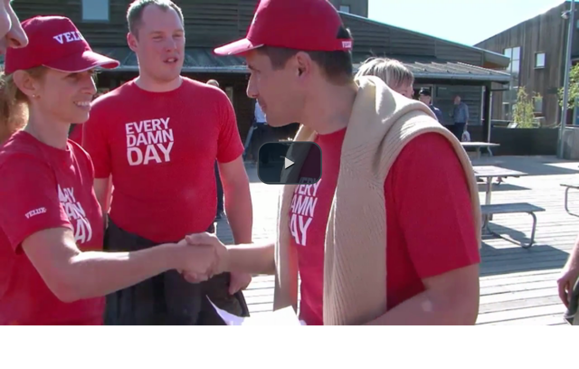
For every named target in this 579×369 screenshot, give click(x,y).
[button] (289, 162)
